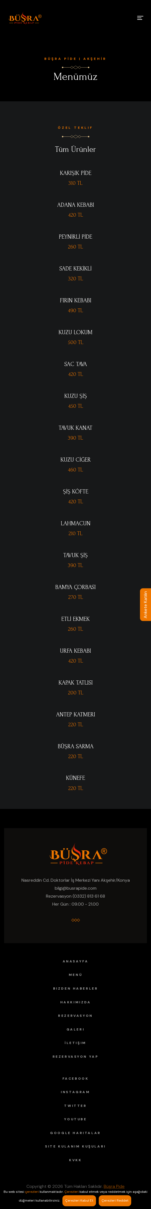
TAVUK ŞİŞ (75, 555)
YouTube (75, 1119)
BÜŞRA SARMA (76, 746)
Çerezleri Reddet (114, 1200)
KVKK (75, 1160)
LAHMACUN (75, 523)
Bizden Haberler (75, 988)
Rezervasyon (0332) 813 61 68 (75, 896)
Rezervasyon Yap (76, 1056)
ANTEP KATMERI (75, 714)
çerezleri (32, 1192)
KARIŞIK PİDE (75, 173)
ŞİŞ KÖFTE (75, 491)
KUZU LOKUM (75, 332)
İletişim (75, 1043)
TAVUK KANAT (75, 428)
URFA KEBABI (75, 650)
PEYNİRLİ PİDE (75, 236)
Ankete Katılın (145, 604)
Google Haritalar (75, 1133)
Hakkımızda (75, 1002)
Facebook (75, 1078)
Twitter (75, 1106)
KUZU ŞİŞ (75, 396)
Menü (75, 975)
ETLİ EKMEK (75, 619)
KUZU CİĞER (76, 459)
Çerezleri (71, 1192)
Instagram (75, 1092)
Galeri (76, 1029)
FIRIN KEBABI (75, 300)
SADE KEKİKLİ (75, 268)
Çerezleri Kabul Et (79, 1200)
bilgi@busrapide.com (76, 888)
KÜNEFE (75, 778)
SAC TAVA (75, 364)
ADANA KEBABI (75, 205)
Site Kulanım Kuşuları (75, 1146)
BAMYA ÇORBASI (75, 587)
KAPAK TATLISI (76, 682)
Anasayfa (76, 961)
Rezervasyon (75, 1015)
